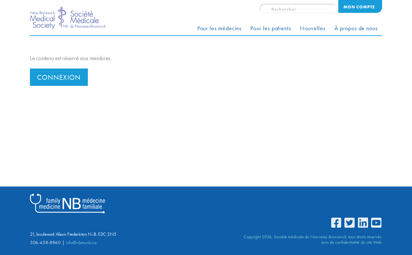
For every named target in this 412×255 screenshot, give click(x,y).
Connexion (59, 77)
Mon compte (359, 6)
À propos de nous (356, 28)
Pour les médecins (219, 28)
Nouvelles (312, 28)
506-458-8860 (45, 242)
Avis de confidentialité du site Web (351, 242)
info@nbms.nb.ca (81, 242)
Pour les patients (270, 28)
